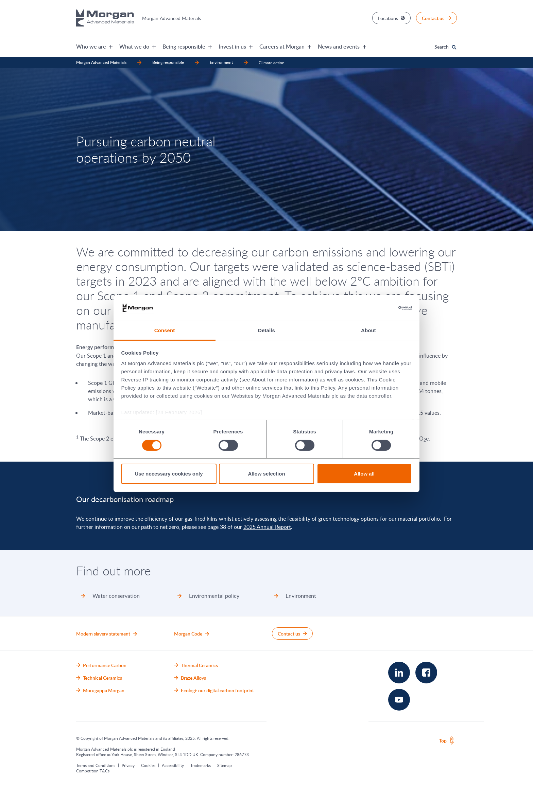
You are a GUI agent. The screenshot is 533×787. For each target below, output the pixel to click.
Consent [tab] (164, 330)
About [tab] (368, 330)
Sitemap (224, 765)
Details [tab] (266, 330)
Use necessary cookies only (169, 474)
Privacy (128, 765)
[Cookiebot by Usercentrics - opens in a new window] (382, 308)
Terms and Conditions (95, 765)
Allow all (364, 474)
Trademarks (200, 765)
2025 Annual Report (267, 527)
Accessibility (173, 765)
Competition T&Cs (92, 770)
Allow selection (266, 474)
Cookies (148, 765)
